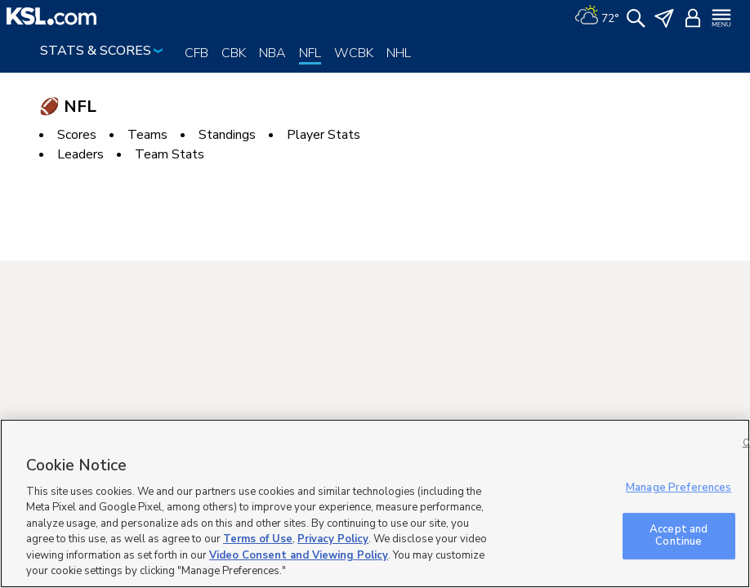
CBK (233, 53)
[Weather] (596, 16)
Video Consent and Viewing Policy (298, 555)
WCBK (353, 53)
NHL (398, 53)
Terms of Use (257, 539)
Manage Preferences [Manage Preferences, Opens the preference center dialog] (678, 487)
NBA (272, 53)
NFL (310, 53)
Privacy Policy (332, 539)
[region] (375, 503)
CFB (196, 53)
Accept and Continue (679, 536)
